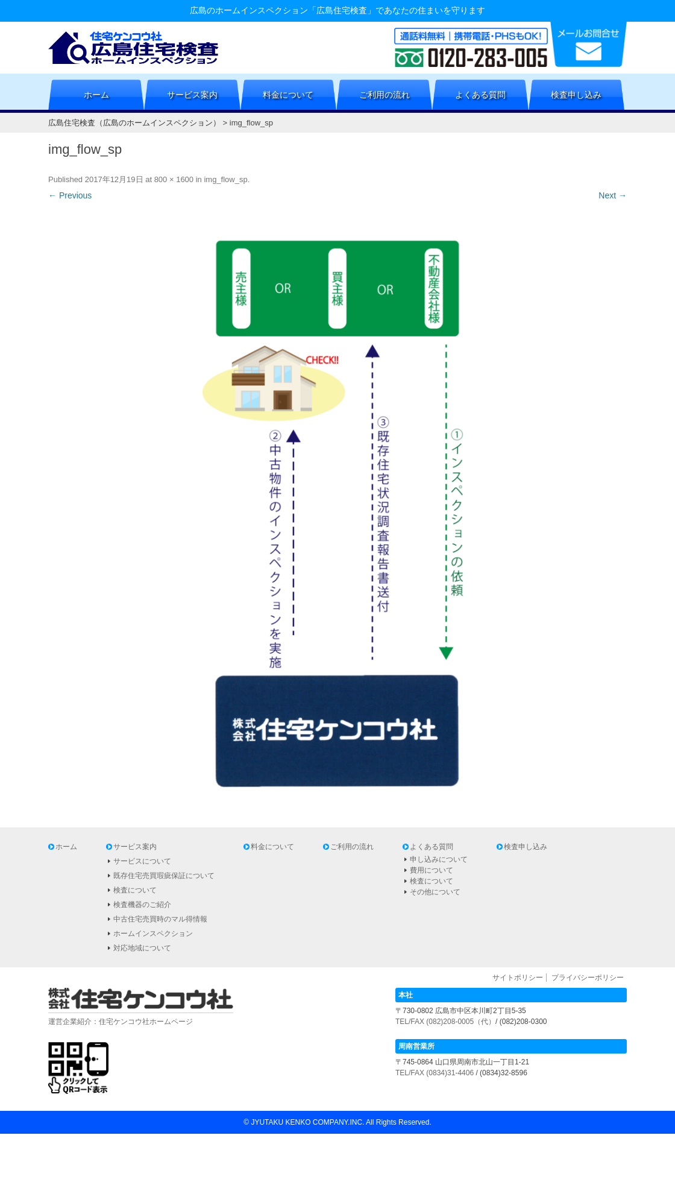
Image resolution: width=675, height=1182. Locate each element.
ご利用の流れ (384, 95)
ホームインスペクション (153, 933)
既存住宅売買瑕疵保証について (164, 875)
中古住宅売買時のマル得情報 (160, 919)
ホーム (96, 95)
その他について (435, 892)
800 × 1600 (173, 179)
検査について (135, 890)
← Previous (70, 195)
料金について (288, 95)
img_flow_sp (225, 179)
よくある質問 (480, 95)
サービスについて (142, 861)
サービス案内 (192, 95)
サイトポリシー (517, 977)
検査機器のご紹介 (142, 904)
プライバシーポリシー (587, 977)
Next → (612, 195)
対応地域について (142, 948)
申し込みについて (439, 859)
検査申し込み (576, 95)
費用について (431, 870)
